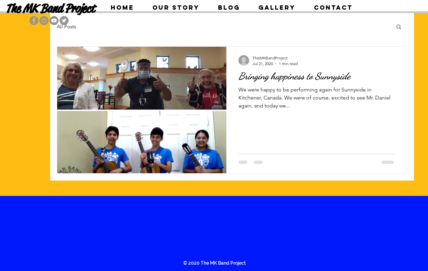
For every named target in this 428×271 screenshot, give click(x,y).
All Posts (66, 26)
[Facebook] (33, 20)
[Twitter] (64, 20)
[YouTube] (54, 20)
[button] (399, 27)
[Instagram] (43, 20)
